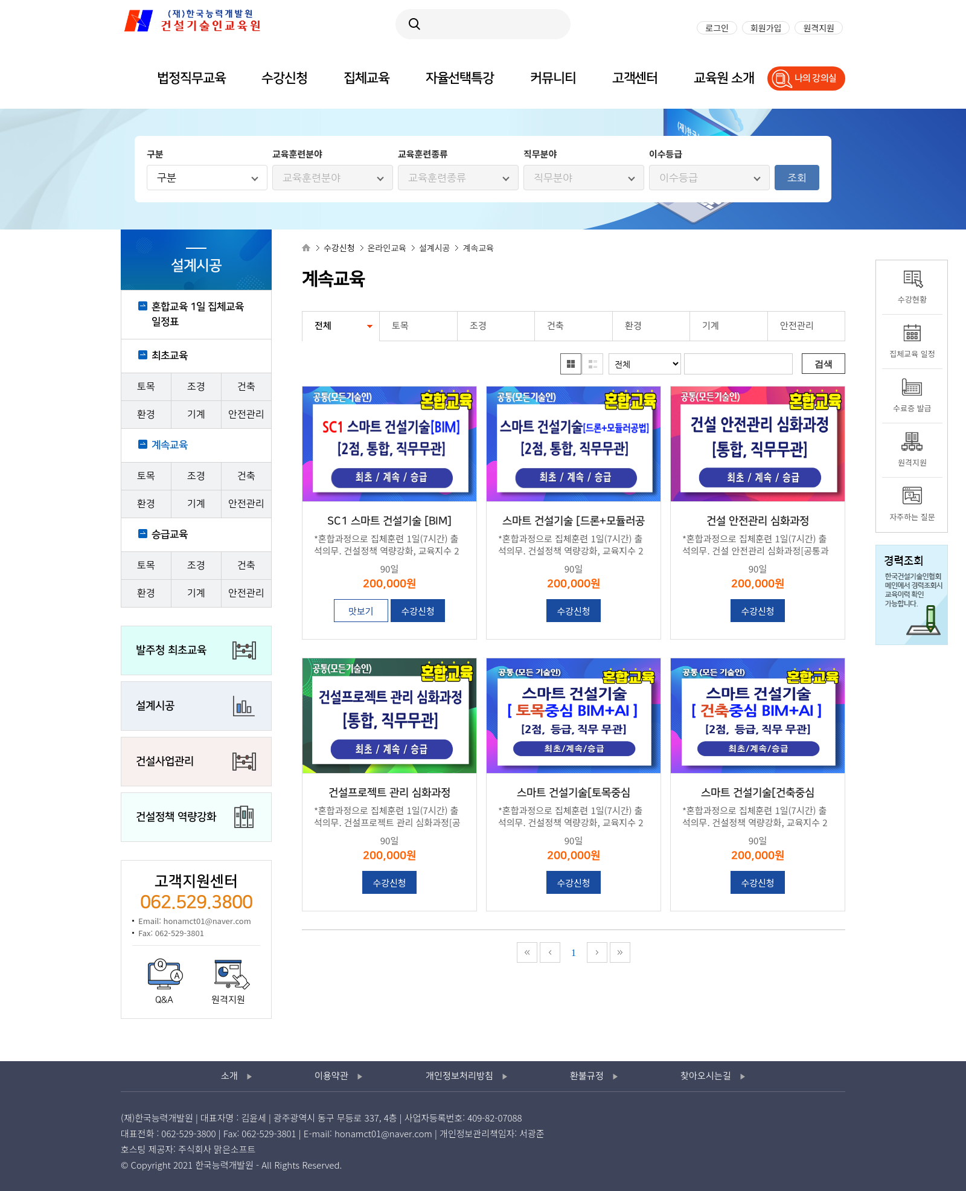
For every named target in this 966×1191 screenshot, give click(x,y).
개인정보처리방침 (459, 1076)
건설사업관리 (165, 762)
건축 (246, 387)
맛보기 (360, 611)
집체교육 (366, 78)
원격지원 (228, 1000)
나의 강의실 (816, 78)
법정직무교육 (191, 78)
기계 (196, 414)
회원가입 (766, 28)
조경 (196, 387)
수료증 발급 (912, 408)
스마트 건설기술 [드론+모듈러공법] (573, 522)
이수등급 (678, 178)
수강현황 (912, 299)
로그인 (717, 28)
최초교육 (170, 355)
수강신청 (417, 611)
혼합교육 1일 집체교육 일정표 (198, 314)
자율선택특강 (460, 78)
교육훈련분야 (312, 178)
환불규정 (587, 1076)
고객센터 (635, 78)
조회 (797, 178)
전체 (323, 326)
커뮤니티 (553, 78)
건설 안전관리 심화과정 (757, 521)
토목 (146, 387)
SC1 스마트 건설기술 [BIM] (389, 521)
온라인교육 (387, 248)
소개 (229, 1076)
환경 (146, 414)
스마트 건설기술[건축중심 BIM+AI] (757, 794)
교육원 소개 (723, 78)
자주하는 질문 (912, 516)
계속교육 (170, 445)
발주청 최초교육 (171, 650)
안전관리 (246, 414)
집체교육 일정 (912, 353)
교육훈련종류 (437, 178)
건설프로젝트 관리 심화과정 (389, 793)
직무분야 (553, 178)
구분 (166, 178)
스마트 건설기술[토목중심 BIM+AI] (573, 794)
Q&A (164, 1000)
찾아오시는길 (705, 1076)
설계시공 (155, 706)
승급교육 (170, 534)
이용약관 (331, 1076)
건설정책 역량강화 (176, 817)
